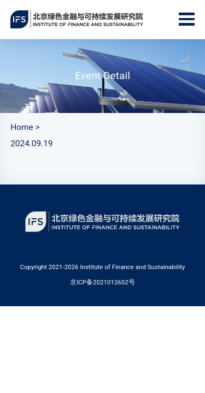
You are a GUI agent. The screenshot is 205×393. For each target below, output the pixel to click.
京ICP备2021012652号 (102, 282)
